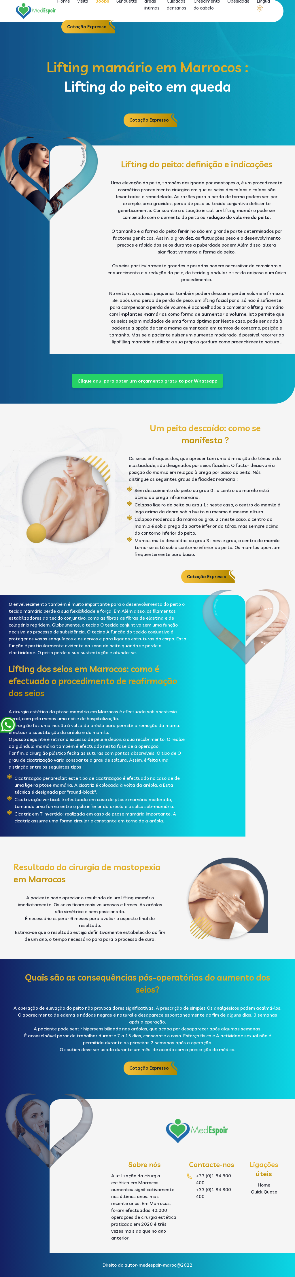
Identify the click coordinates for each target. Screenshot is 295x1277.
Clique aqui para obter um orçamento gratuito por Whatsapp (147, 381)
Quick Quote (264, 1192)
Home (264, 1185)
